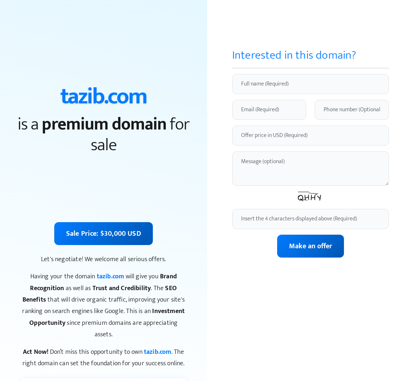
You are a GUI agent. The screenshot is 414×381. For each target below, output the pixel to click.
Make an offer (310, 246)
